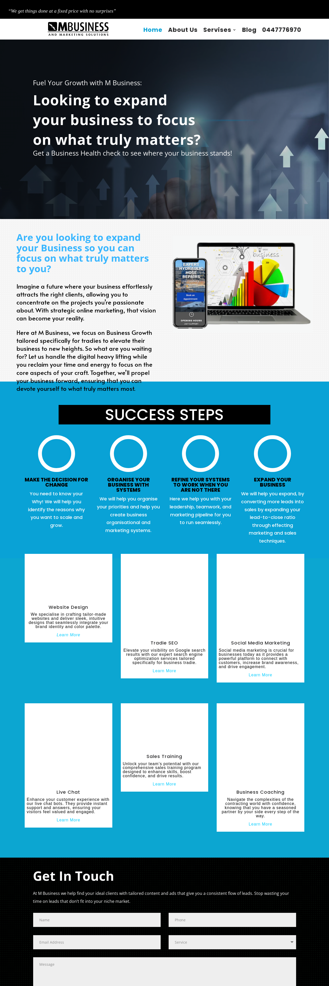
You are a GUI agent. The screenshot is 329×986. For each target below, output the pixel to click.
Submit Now (51, 932)
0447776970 (281, 30)
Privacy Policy (179, 979)
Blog (249, 30)
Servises (217, 30)
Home (152, 30)
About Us (183, 30)
